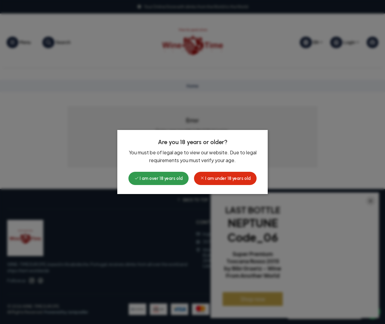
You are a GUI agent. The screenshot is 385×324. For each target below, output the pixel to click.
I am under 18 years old (225, 178)
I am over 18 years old (158, 178)
